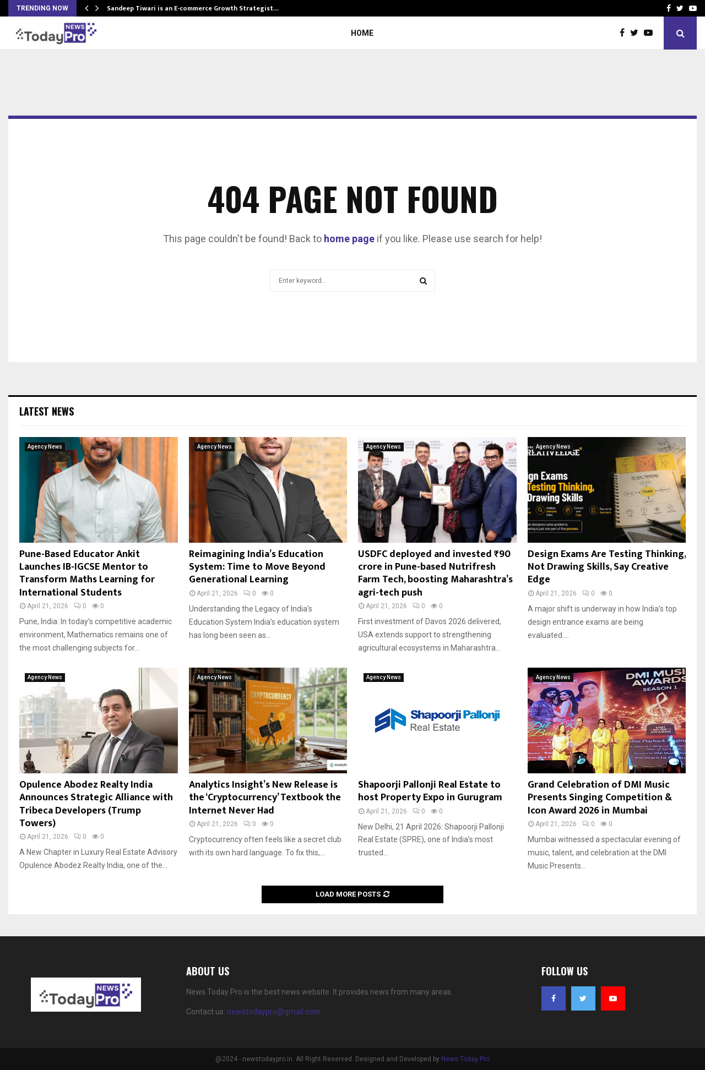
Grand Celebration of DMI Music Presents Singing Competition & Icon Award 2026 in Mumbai (600, 798)
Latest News (46, 411)
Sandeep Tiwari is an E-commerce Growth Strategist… (193, 8)
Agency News (45, 447)
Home (362, 33)
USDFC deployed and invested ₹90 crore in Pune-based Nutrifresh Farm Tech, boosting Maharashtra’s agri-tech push (435, 573)
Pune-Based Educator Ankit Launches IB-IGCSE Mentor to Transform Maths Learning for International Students (87, 573)
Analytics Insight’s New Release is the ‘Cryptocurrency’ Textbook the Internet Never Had (265, 798)
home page (349, 238)
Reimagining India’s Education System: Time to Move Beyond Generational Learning (257, 567)
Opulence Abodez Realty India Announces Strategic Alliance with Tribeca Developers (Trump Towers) (96, 804)
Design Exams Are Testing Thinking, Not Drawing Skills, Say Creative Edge (607, 567)
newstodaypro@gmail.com (274, 1011)
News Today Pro (465, 1059)
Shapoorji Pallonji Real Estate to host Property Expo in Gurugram (430, 791)
